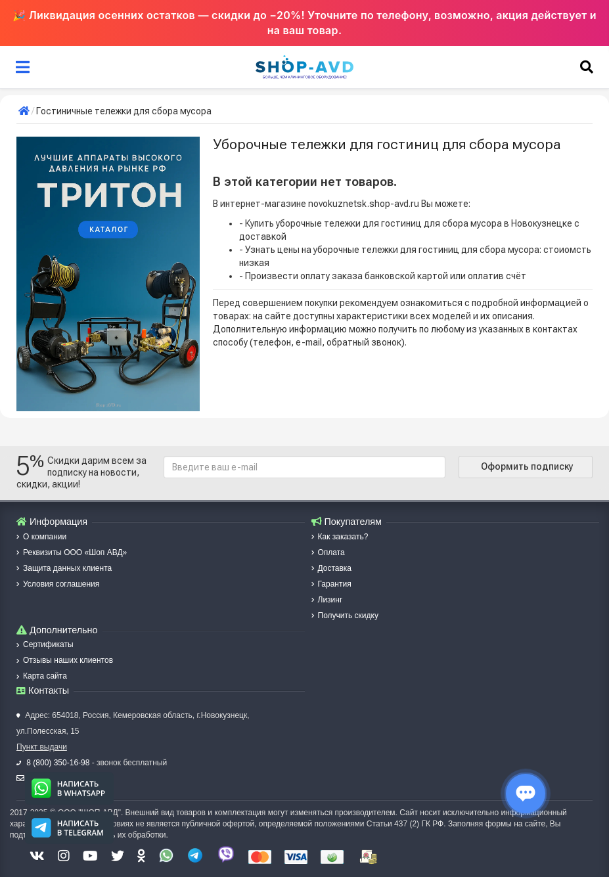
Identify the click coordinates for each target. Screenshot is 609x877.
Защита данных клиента (64, 568)
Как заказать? (340, 536)
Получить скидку (344, 615)
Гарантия (331, 584)
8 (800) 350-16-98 (52, 762)
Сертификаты (45, 644)
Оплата (328, 552)
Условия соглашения (57, 584)
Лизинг (327, 599)
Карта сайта (41, 676)
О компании (41, 536)
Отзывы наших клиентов (64, 660)
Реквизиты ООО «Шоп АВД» (71, 552)
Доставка (331, 568)
